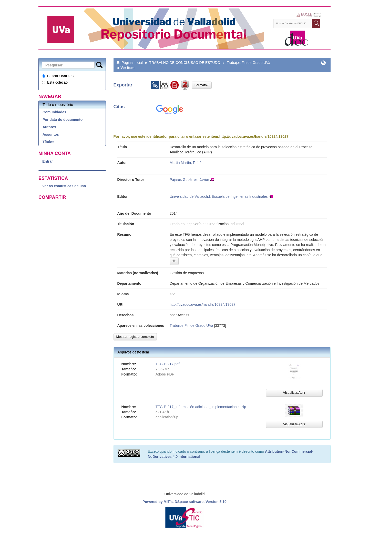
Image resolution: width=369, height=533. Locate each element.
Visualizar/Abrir (294, 392)
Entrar (47, 161)
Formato (201, 85)
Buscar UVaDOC (58, 76)
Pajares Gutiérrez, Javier (189, 179)
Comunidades (54, 112)
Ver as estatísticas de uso (64, 186)
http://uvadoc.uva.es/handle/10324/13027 (254, 136)
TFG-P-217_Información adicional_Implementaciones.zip (201, 407)
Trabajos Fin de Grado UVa (248, 63)
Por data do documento (63, 119)
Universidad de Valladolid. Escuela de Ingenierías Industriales (219, 196)
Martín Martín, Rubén (186, 163)
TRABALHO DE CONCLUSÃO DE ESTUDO (184, 63)
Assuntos (51, 134)
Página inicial (132, 63)
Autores (49, 127)
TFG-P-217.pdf (167, 364)
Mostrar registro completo (135, 337)
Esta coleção (55, 82)
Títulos (48, 142)
